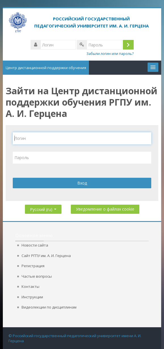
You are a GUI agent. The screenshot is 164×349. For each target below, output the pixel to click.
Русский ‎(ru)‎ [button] (43, 208)
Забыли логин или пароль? (110, 53)
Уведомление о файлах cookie (105, 209)
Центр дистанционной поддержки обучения (46, 67)
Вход (82, 183)
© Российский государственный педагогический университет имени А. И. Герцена (74, 338)
